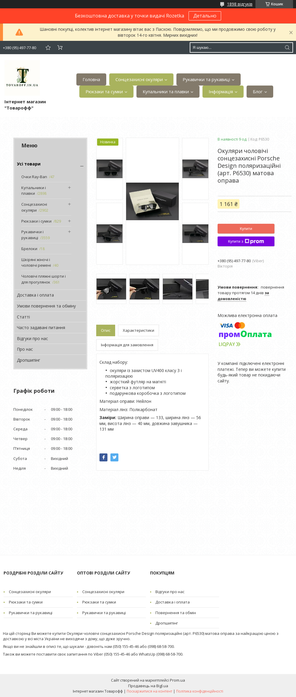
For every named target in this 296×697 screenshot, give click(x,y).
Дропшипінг (28, 360)
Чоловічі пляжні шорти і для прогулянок (43, 279)
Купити (246, 228)
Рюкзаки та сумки (104, 91)
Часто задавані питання (41, 327)
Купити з (246, 241)
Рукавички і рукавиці (32, 234)
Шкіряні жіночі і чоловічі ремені (36, 262)
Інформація (221, 91)
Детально (204, 15)
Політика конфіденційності (199, 691)
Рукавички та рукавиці (206, 79)
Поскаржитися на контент (149, 691)
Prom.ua (177, 680)
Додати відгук (48, 47)
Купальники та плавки (166, 91)
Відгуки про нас (32, 338)
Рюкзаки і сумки (36, 221)
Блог (258, 91)
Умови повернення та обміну (46, 306)
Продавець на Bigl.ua (148, 685)
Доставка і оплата (35, 295)
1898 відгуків (239, 4)
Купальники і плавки (33, 190)
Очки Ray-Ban (34, 176)
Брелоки (29, 248)
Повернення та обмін (175, 612)
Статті (23, 317)
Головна (91, 79)
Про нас (25, 349)
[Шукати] (287, 47)
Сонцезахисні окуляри (139, 79)
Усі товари (29, 164)
